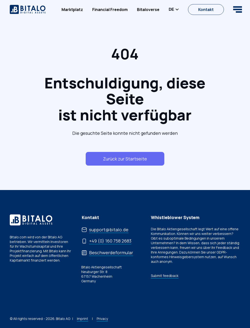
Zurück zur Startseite (125, 159)
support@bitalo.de (108, 230)
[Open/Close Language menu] (174, 9)
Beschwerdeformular (111, 252)
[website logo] (27, 9)
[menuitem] (72, 9)
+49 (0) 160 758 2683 (110, 241)
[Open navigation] (237, 9)
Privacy (102, 318)
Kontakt (206, 9)
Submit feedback (164, 275)
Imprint (82, 318)
